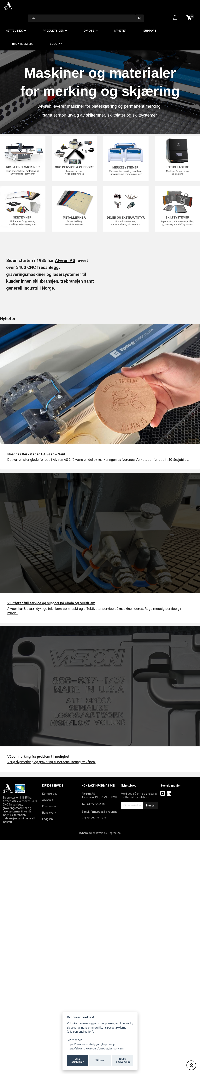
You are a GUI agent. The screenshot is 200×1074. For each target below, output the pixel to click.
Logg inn (56, 43)
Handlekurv (49, 812)
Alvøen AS (65, 260)
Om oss (89, 30)
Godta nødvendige (123, 1061)
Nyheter (120, 30)
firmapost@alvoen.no (104, 811)
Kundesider (49, 806)
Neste (150, 805)
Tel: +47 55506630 (93, 804)
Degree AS (114, 832)
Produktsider (53, 30)
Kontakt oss (49, 793)
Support (149, 30)
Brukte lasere (22, 43)
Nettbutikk (14, 30)
